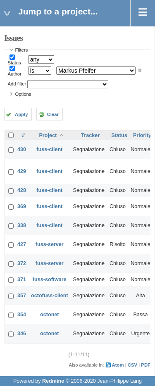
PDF (145, 364)
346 (21, 333)
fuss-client (49, 149)
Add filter (17, 83)
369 (21, 206)
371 (21, 279)
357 (21, 295)
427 (21, 244)
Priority (142, 135)
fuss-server (50, 244)
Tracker (90, 135)
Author (14, 73)
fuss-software (50, 279)
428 (21, 190)
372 (21, 263)
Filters (21, 49)
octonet (49, 314)
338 (21, 225)
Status (14, 62)
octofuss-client (49, 295)
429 (21, 171)
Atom (118, 364)
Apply (21, 114)
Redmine (53, 381)
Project (48, 135)
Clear (53, 114)
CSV (132, 364)
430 (21, 149)
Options (23, 94)
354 (21, 314)
